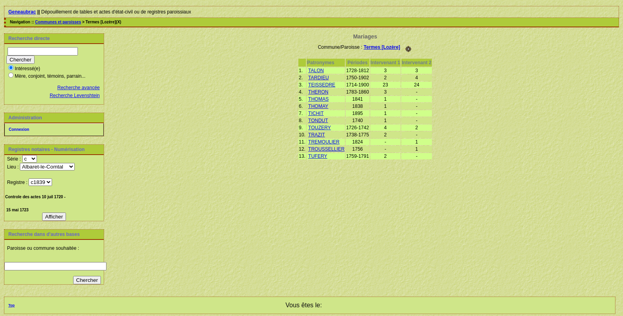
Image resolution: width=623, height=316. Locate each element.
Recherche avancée (78, 87)
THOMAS (318, 99)
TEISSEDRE (321, 85)
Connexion (19, 129)
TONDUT (318, 120)
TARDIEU (318, 77)
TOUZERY (319, 127)
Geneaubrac (22, 12)
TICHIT (316, 113)
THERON (318, 92)
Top (11, 305)
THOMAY (318, 106)
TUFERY (317, 156)
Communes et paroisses (58, 22)
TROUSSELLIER (326, 149)
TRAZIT (316, 135)
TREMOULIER (324, 142)
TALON (316, 70)
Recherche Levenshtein (75, 95)
